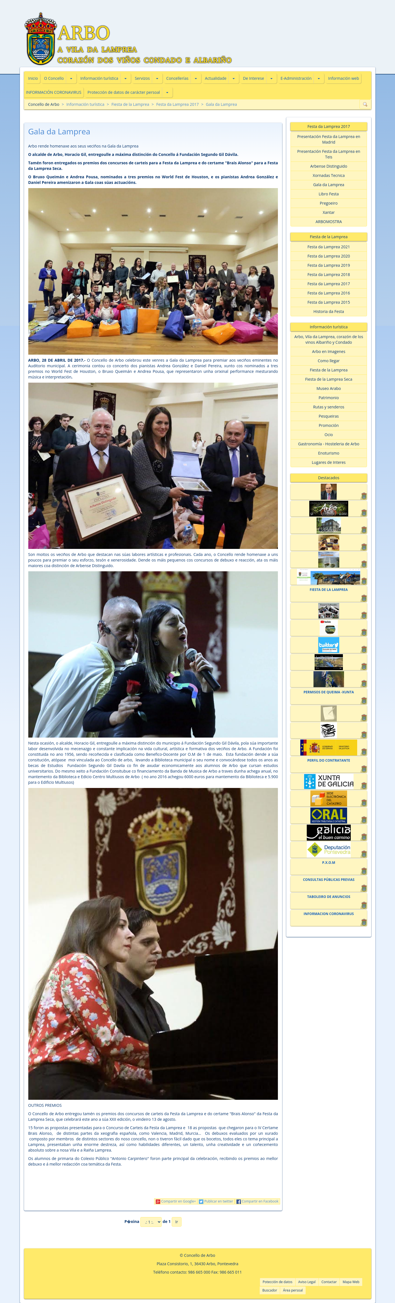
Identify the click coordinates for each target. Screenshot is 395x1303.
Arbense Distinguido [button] (328, 166)
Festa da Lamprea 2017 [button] (328, 283)
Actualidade (216, 78)
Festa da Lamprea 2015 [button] (328, 302)
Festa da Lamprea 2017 (177, 104)
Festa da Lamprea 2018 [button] (328, 274)
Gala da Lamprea (221, 104)
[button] (71, 78)
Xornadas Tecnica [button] (329, 175)
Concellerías (177, 78)
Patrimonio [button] (329, 397)
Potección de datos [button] (277, 1281)
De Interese (253, 78)
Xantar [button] (329, 212)
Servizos (142, 78)
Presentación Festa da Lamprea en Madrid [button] (328, 139)
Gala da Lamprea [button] (328, 184)
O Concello (54, 78)
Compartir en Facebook (257, 1201)
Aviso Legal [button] (307, 1281)
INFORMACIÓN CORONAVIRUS (54, 92)
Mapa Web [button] (351, 1281)
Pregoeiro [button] (329, 203)
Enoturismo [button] (329, 453)
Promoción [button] (329, 425)
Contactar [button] (329, 1281)
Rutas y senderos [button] (328, 407)
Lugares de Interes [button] (329, 462)
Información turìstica (99, 78)
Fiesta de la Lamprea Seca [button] (328, 379)
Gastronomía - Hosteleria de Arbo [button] (328, 443)
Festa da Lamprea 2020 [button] (328, 256)
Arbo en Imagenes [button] (328, 351)
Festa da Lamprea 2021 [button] (328, 246)
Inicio (33, 78)
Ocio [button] (329, 434)
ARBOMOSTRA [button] (328, 221)
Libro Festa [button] (329, 193)
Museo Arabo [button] (329, 388)
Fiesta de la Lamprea (130, 104)
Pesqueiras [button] (329, 416)
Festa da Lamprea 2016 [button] (328, 293)
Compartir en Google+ (176, 1201)
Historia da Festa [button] (328, 311)
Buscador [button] (269, 1290)
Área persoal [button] (293, 1290)
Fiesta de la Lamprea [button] (329, 370)
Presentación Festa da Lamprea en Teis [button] (328, 154)
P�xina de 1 (147, 1222)
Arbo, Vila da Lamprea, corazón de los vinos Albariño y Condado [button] (328, 339)
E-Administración (296, 78)
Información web (343, 78)
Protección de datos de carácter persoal (123, 92)
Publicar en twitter (216, 1201)
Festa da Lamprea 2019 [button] (328, 265)
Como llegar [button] (329, 360)
